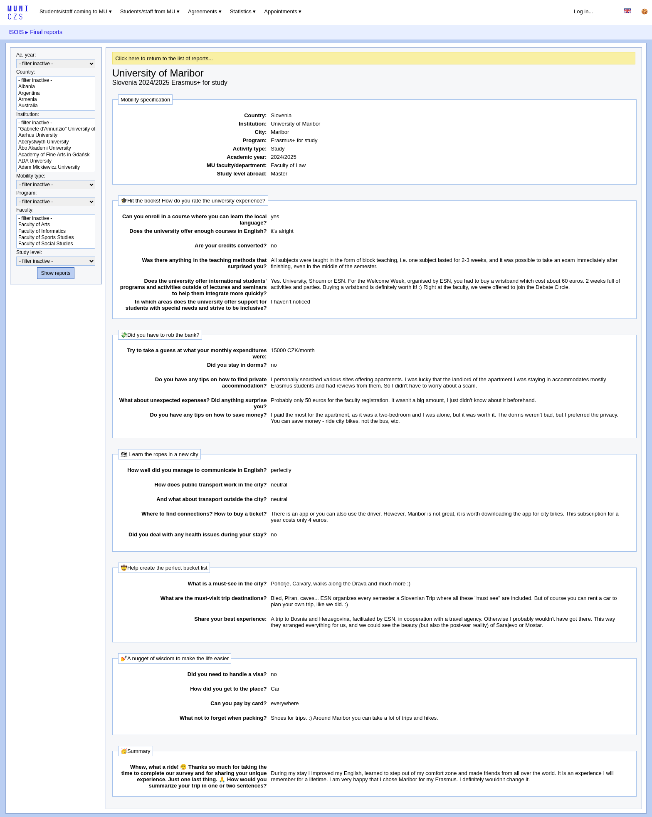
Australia (55, 106)
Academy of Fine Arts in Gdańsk (55, 155)
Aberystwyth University (55, 142)
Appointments (280, 11)
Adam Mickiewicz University (55, 167)
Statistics (241, 11)
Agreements (202, 11)
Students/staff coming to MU (73, 11)
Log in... (583, 11)
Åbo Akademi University (55, 148)
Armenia (55, 99)
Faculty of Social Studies (55, 244)
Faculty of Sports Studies (55, 237)
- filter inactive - (55, 80)
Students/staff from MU (147, 11)
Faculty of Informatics (55, 231)
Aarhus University (55, 135)
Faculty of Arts (55, 225)
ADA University (55, 161)
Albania (55, 87)
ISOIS (16, 32)
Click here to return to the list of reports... (164, 58)
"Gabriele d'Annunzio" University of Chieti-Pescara (55, 129)
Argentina (55, 93)
